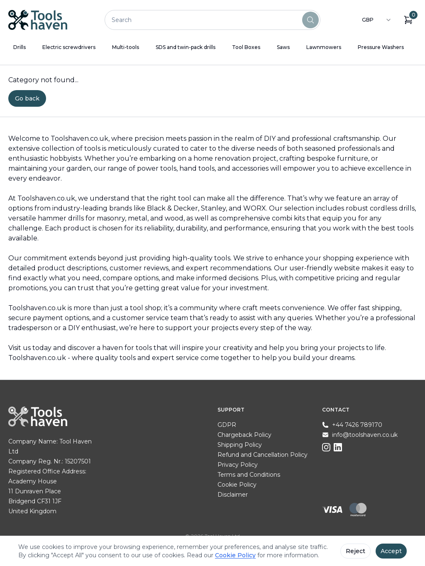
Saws (283, 47)
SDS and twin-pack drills (185, 47)
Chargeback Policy (244, 435)
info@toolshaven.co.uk (365, 435)
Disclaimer (232, 494)
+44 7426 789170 (357, 425)
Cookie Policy (236, 484)
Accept (391, 551)
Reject (355, 551)
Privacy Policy (237, 464)
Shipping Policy (239, 444)
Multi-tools (125, 47)
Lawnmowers (323, 47)
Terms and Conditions (248, 474)
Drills (19, 47)
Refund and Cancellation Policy (262, 454)
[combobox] (377, 20)
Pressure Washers (381, 47)
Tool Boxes (246, 47)
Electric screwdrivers (68, 47)
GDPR (226, 425)
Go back (27, 98)
